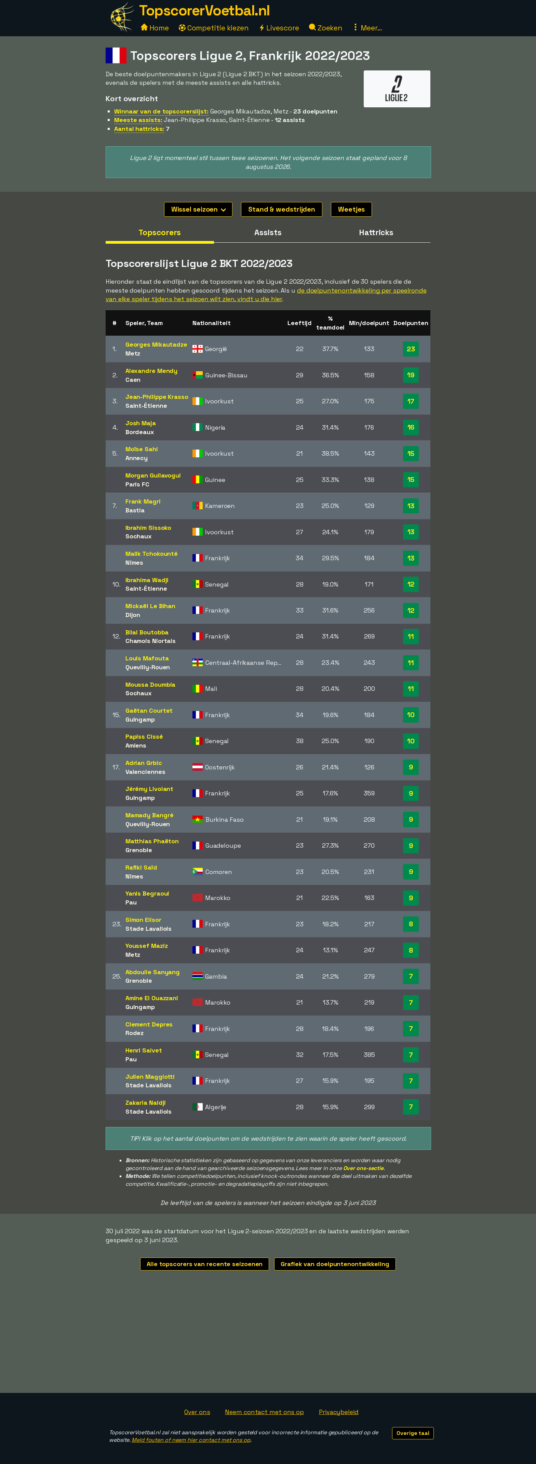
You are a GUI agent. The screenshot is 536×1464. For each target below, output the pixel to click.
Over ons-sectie (363, 1168)
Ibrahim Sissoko (148, 528)
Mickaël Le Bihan (150, 606)
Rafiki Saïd (141, 867)
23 (411, 349)
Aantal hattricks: (139, 129)
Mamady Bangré (149, 815)
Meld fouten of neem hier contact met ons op (191, 1439)
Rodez (134, 1033)
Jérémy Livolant (149, 789)
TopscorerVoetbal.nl (204, 10)
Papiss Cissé (144, 736)
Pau (131, 902)
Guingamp (140, 719)
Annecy (136, 458)
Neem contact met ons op (264, 1412)
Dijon (132, 615)
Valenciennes (145, 772)
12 (411, 584)
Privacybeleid (339, 1412)
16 (411, 427)
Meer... (367, 27)
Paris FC (137, 484)
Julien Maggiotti (150, 1076)
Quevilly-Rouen (147, 667)
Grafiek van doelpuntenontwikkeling (335, 1264)
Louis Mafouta (147, 658)
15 (411, 453)
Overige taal (413, 1433)
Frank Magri (143, 501)
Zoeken (325, 27)
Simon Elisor (143, 920)
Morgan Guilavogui (153, 475)
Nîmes (134, 562)
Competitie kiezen (214, 27)
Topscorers (159, 232)
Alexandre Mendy (151, 371)
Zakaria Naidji (145, 1102)
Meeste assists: (138, 120)
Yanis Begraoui (147, 893)
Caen (133, 380)
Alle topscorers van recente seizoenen (205, 1264)
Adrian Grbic (143, 763)
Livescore (278, 27)
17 (411, 401)
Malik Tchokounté (151, 554)
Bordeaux (139, 432)
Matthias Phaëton (152, 841)
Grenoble (138, 850)
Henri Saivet (143, 1050)
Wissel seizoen (198, 209)
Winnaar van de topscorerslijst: (161, 111)
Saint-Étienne (146, 405)
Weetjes (351, 209)
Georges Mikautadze (156, 344)
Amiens (135, 745)
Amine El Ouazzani (151, 998)
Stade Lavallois (148, 928)
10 (411, 714)
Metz (132, 353)
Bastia (135, 510)
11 (411, 636)
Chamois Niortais (150, 641)
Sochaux (138, 536)
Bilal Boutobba (147, 632)
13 (411, 505)
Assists (267, 232)
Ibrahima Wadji (147, 580)
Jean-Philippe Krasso (156, 397)
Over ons (197, 1412)
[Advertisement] (268, 1341)
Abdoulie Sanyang (152, 972)
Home (155, 27)
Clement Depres (149, 1024)
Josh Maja (140, 423)
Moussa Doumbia (150, 684)
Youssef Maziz (146, 946)
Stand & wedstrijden (281, 209)
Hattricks (376, 232)
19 (411, 375)
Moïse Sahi (141, 449)
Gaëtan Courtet (149, 710)
